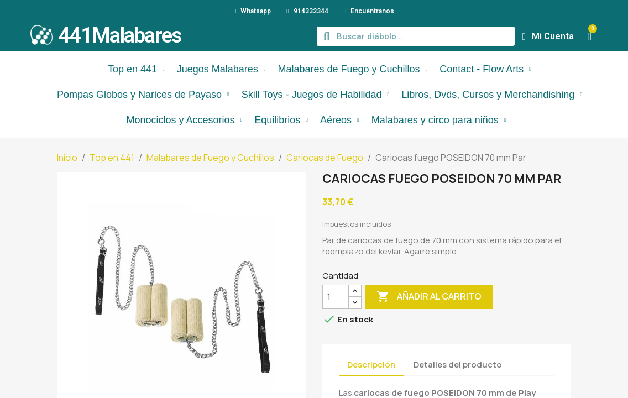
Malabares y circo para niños (438, 120)
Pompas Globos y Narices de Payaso (143, 94)
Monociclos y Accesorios (185, 120)
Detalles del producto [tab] (458, 364)
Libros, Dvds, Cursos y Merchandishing (491, 94)
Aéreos (339, 120)
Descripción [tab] (371, 364)
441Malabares (120, 35)
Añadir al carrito (429, 297)
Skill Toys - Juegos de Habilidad (315, 94)
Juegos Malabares (221, 69)
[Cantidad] (335, 297)
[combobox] (417, 36)
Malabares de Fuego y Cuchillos (352, 69)
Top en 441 (136, 69)
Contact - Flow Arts (485, 69)
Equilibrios (281, 120)
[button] (589, 36)
